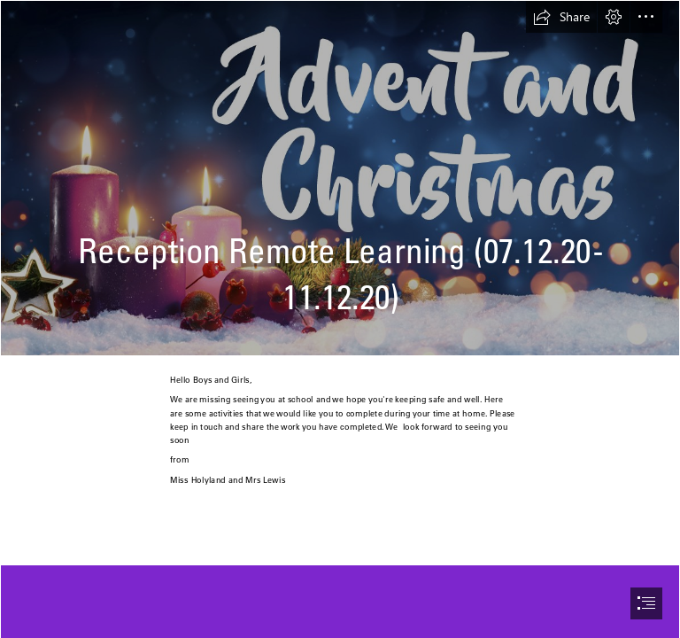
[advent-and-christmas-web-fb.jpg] (340, 178)
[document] (340, 319)
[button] (561, 17)
